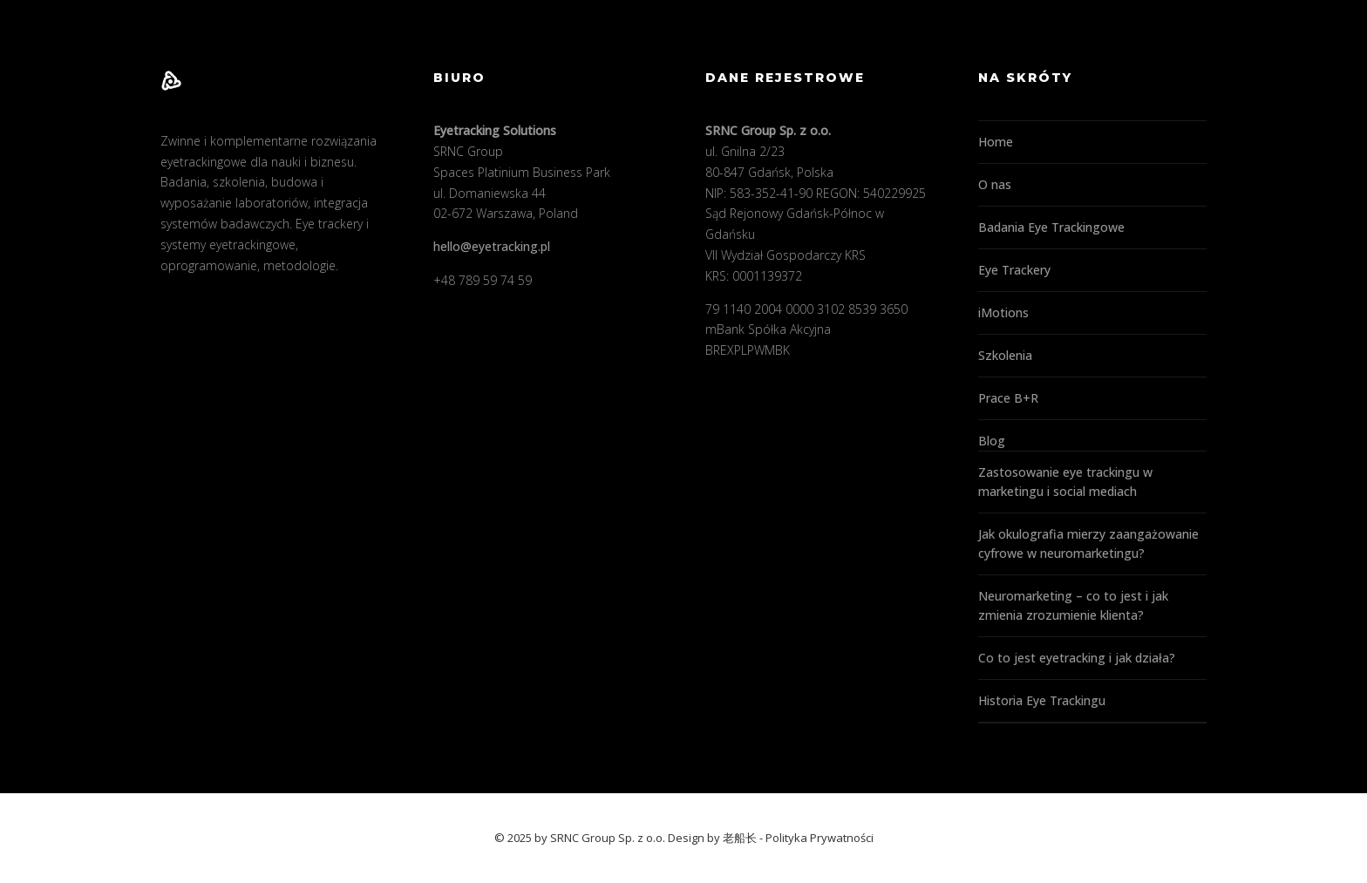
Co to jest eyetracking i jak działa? (1076, 657)
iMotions (1003, 312)
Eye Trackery (1014, 270)
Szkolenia (1005, 355)
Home (995, 141)
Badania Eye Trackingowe (1051, 227)
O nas (994, 184)
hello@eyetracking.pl (491, 246)
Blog (991, 440)
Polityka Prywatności (819, 838)
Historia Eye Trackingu (1041, 700)
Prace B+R (1008, 398)
